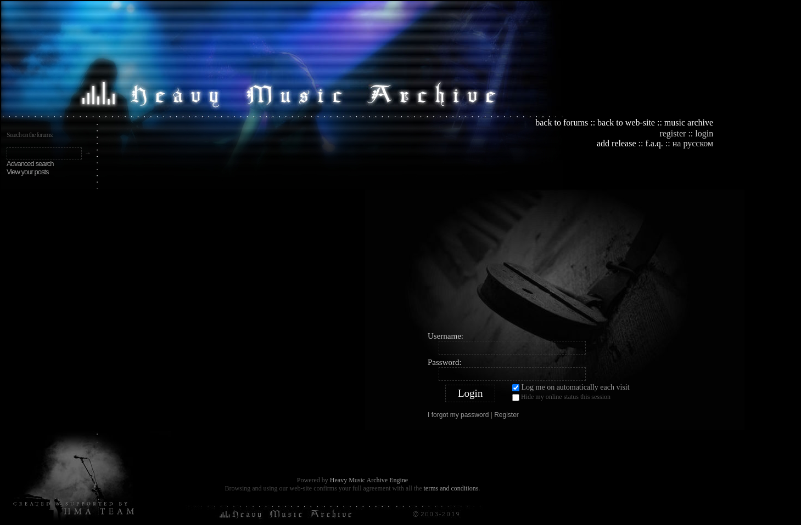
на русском (693, 143)
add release (616, 143)
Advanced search (30, 163)
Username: (445, 336)
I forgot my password (458, 415)
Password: (445, 362)
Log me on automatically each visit (571, 387)
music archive (688, 122)
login (704, 133)
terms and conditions (450, 488)
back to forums (561, 122)
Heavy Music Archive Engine (369, 480)
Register (506, 415)
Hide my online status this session (561, 397)
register (672, 133)
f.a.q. (654, 143)
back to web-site (626, 122)
